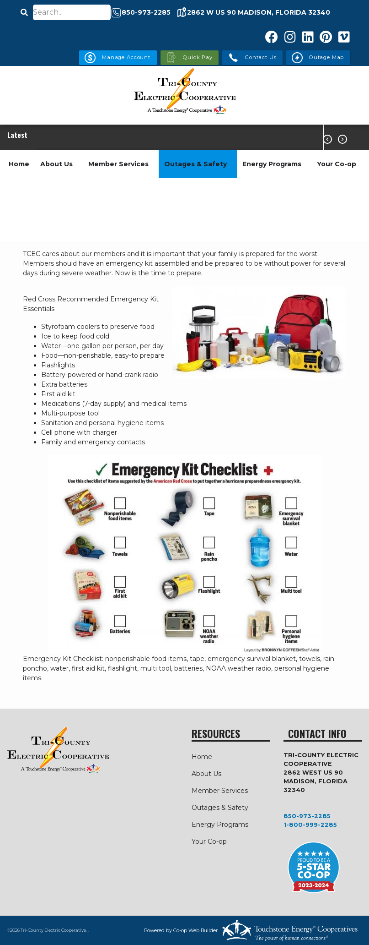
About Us (56, 164)
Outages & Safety (195, 164)
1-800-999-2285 (310, 824)
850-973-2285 (307, 816)
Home (19, 164)
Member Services (118, 164)
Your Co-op (336, 164)
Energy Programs (271, 164)
